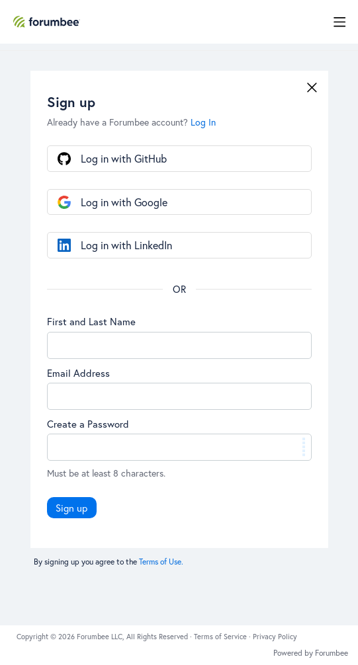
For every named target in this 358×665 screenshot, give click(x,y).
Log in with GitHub (124, 158)
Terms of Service (221, 636)
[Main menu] (339, 22)
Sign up (71, 507)
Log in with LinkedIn (126, 245)
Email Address (78, 373)
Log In (203, 122)
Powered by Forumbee (310, 653)
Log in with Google (124, 202)
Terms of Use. (161, 562)
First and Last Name (91, 321)
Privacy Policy (275, 636)
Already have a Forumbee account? (131, 122)
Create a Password (88, 424)
